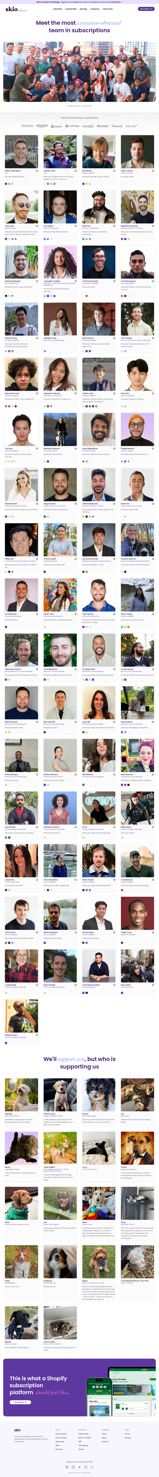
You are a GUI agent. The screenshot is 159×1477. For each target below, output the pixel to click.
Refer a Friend (85, 1438)
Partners (59, 1449)
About (104, 1438)
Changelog (83, 1445)
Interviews (60, 1441)
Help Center (84, 1434)
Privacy (128, 1438)
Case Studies (61, 1438)
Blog (57, 1445)
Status (81, 1449)
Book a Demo (61, 1434)
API (80, 1441)
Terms (127, 1434)
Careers (105, 1441)
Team (104, 1434)
